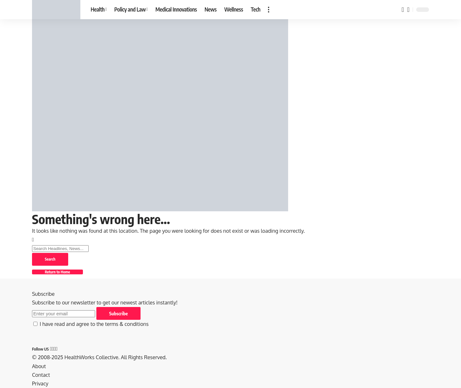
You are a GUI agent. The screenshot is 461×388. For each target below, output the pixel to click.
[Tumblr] (57, 348)
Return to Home (57, 272)
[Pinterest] (55, 348)
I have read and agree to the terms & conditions (94, 324)
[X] (53, 348)
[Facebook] (51, 348)
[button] (268, 9)
